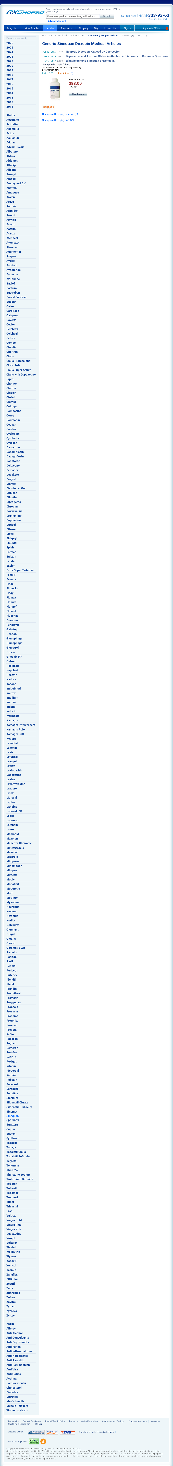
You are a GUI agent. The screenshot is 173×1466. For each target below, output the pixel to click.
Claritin (11, 388)
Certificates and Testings (113, 1421)
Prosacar (12, 1011)
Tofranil (11, 1188)
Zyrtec (10, 1315)
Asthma (11, 1378)
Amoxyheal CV (16, 183)
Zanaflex (12, 1274)
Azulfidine (13, 279)
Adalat (10, 142)
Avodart (11, 265)
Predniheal (13, 993)
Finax (10, 584)
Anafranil (12, 188)
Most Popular (32, 28)
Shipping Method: (16, 1432)
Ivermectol (13, 715)
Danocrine (13, 447)
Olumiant (12, 929)
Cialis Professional (18, 361)
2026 (9, 43)
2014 (9, 93)
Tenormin (12, 1165)
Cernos (11, 342)
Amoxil (11, 179)
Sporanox (12, 1120)
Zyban (10, 1306)
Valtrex (11, 1215)
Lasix (9, 752)
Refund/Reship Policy (55, 1421)
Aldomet (12, 160)
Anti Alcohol (14, 1333)
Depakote (12, 474)
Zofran (10, 1297)
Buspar (11, 301)
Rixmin (11, 1075)
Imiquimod (13, 688)
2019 (9, 70)
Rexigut (11, 1061)
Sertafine (12, 1093)
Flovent (11, 611)
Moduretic (13, 888)
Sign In (127, 28)
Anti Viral (12, 1369)
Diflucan (11, 493)
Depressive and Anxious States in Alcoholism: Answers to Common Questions (117, 56)
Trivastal (12, 1206)
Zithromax (13, 1292)
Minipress (13, 861)
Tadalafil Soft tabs (18, 1156)
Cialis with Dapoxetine (21, 374)
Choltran (12, 351)
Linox (10, 793)
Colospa (11, 406)
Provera (11, 1029)
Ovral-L (11, 943)
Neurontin (13, 906)
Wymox (11, 1256)
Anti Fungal (13, 1346)
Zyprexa (11, 1311)
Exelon (10, 565)
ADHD (10, 1324)
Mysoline (12, 902)
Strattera (12, 1124)
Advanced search (57, 21)
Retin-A (11, 1057)
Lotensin (12, 825)
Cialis (10, 356)
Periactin (12, 970)
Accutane (12, 119)
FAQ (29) (142, 35)
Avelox (10, 260)
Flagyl (10, 593)
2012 (9, 102)
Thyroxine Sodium (18, 1174)
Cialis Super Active (18, 370)
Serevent (12, 1084)
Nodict (10, 920)
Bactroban (13, 292)
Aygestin (12, 274)
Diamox (11, 483)
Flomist (11, 602)
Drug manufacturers (138, 1421)
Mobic (10, 879)
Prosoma (12, 1016)
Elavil (10, 533)
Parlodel (11, 957)
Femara (11, 579)
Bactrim (11, 288)
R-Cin (10, 1034)
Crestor (11, 429)
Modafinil (12, 884)
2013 (9, 97)
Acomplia (12, 128)
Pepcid (11, 966)
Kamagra (12, 720)
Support (152, 28)
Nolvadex (12, 925)
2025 (9, 47)
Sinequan (12, 1116)
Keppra (11, 738)
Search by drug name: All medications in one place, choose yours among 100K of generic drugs (83, 10)
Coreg (10, 415)
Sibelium (12, 1098)
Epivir (10, 547)
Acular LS (12, 138)
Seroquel (12, 1088)
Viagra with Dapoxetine (13, 1231)
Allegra (11, 169)
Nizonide (12, 916)
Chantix (11, 347)
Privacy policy (12, 1421)
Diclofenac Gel (16, 488)
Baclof (10, 283)
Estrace (11, 552)
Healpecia (12, 665)
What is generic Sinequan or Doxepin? (90, 60)
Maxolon (12, 838)
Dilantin (11, 497)
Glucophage (14, 638)
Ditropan (12, 506)
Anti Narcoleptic (17, 1355)
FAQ (95, 28)
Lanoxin (11, 747)
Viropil (10, 1238)
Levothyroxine (15, 784)
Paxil (9, 961)
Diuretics (12, 1396)
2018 (9, 75)
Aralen (10, 197)
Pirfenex (11, 975)
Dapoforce (13, 461)
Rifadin (11, 1066)
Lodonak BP (14, 811)
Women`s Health (17, 1410)
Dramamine (13, 515)
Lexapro (11, 788)
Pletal (10, 984)
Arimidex (12, 210)
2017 (9, 79)
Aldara (10, 156)
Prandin (11, 988)
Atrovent (12, 247)
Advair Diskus (15, 147)
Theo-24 (12, 1170)
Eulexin (11, 556)
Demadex (12, 470)
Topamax (12, 1192)
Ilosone (11, 684)
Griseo (10, 652)
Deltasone (13, 465)
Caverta (11, 320)
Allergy (11, 1328)
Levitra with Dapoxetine (14, 772)
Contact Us (110, 28)
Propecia (12, 1007)
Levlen (10, 779)
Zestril (10, 1283)
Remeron (12, 1048)
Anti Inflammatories (19, 1351)
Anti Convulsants (17, 1337)
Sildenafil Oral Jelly (19, 1107)
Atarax (10, 233)
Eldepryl (11, 538)
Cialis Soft (13, 365)
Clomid (11, 401)
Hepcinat (12, 670)
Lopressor (13, 820)
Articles (50, 28)
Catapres (12, 315)
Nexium (11, 911)
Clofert (10, 397)
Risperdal (12, 1070)
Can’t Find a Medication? (19, 1424)
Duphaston (13, 520)
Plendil (11, 979)
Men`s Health (15, 1401)
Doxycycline (14, 511)
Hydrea (11, 679)
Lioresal (11, 797)
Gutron (11, 661)
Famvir (10, 574)
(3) (72, 73)
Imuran (11, 702)
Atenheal (12, 238)
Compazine (13, 411)
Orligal (10, 934)
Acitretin (12, 124)
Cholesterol (14, 1387)
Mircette (11, 875)
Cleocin (11, 392)
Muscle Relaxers (17, 1406)
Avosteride (13, 270)
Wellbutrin (13, 1251)
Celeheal (12, 333)
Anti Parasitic (15, 1360)
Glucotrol (12, 647)
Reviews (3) (128, 35)
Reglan (11, 1043)
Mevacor (12, 852)
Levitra (10, 766)
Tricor (10, 1202)
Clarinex (11, 383)
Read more (78, 94)
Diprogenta (13, 502)
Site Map (38, 1424)
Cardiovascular (16, 1383)
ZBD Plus (12, 1279)
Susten (11, 1133)
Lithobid (11, 806)
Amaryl (11, 174)
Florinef (11, 606)
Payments (66, 28)
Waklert (11, 1247)
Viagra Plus (13, 1224)
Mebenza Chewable (19, 843)
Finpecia (12, 588)
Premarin (12, 997)
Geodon (11, 634)
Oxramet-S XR (15, 947)
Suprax (11, 1129)
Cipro (10, 379)
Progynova (13, 1002)
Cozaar (11, 424)
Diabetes (12, 1392)
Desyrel (11, 479)
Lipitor (10, 802)
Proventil (12, 1025)
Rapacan (12, 1038)
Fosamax (12, 620)
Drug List (12, 28)
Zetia (9, 1288)
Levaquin (12, 761)
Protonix (12, 1020)
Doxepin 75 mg (56, 64)
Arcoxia (11, 206)
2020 (9, 65)
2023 (9, 56)
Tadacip (11, 1142)
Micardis (12, 856)
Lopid (10, 815)
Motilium (12, 897)
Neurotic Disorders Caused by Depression (93, 51)
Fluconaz (12, 615)
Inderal (11, 706)
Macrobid (12, 834)
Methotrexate (15, 847)
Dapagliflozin (15, 452)
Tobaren (11, 1183)
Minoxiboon (14, 865)
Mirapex (11, 870)
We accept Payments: (18, 1441)
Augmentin (13, 251)
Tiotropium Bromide (19, 1179)
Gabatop (12, 629)
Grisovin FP (14, 656)
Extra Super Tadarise (19, 570)
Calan (10, 306)
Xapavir (11, 1261)
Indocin (11, 711)
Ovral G (11, 938)
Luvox (10, 829)
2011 (9, 106)
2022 (9, 61)
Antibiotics (13, 1374)
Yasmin (11, 1270)
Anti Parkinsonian (18, 1365)
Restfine (11, 1052)
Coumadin (13, 420)
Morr (9, 893)
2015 (9, 88)
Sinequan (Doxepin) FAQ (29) (58, 120)
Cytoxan (11, 442)
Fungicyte (12, 624)
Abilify (10, 115)
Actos (10, 133)
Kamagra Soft (15, 734)
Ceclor (10, 324)
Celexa (10, 338)
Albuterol (12, 151)
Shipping (83, 28)
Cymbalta (12, 438)
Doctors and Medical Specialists (83, 1421)
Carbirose (12, 310)
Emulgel (11, 543)
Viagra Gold (14, 1220)
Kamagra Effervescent (20, 725)
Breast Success (16, 297)
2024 (9, 52)
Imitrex (11, 693)
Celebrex (12, 329)
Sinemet (11, 1111)
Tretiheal (12, 1197)
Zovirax (11, 1302)
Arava (10, 201)
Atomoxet (12, 242)
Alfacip (11, 165)
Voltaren (12, 1242)
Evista (10, 561)
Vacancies (155, 1421)
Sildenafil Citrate (17, 1102)
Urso (9, 1211)
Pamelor (11, 952)
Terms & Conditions (32, 1421)
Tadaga (11, 1147)
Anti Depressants (17, 1342)
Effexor (11, 529)
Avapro (11, 256)
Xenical (11, 1265)
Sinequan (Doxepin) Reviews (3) (60, 114)
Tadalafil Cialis (16, 1152)
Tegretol (11, 1161)
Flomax (11, 597)
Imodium (12, 697)
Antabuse (12, 192)
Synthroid (12, 1138)
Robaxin (11, 1079)
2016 (9, 84)
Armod (10, 215)
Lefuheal (12, 756)
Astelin (11, 229)
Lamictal (12, 743)
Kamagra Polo (15, 729)
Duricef (11, 524)
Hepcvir (11, 675)
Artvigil (11, 219)
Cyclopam (13, 433)
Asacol (10, 224)
